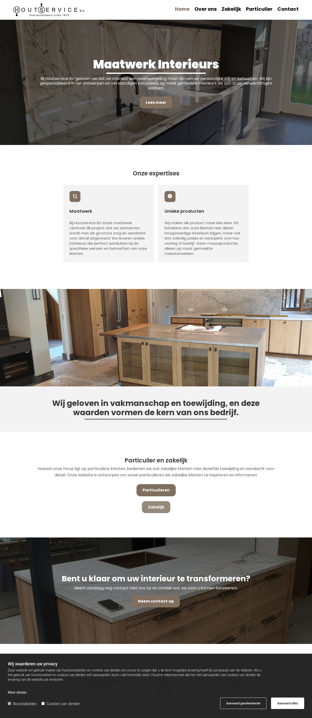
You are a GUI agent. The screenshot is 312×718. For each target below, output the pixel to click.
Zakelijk (231, 9)
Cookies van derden (60, 703)
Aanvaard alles (287, 703)
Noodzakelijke (22, 703)
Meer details (17, 692)
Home (182, 9)
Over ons (206, 9)
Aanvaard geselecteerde (243, 703)
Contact (288, 9)
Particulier (259, 9)
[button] (156, 102)
